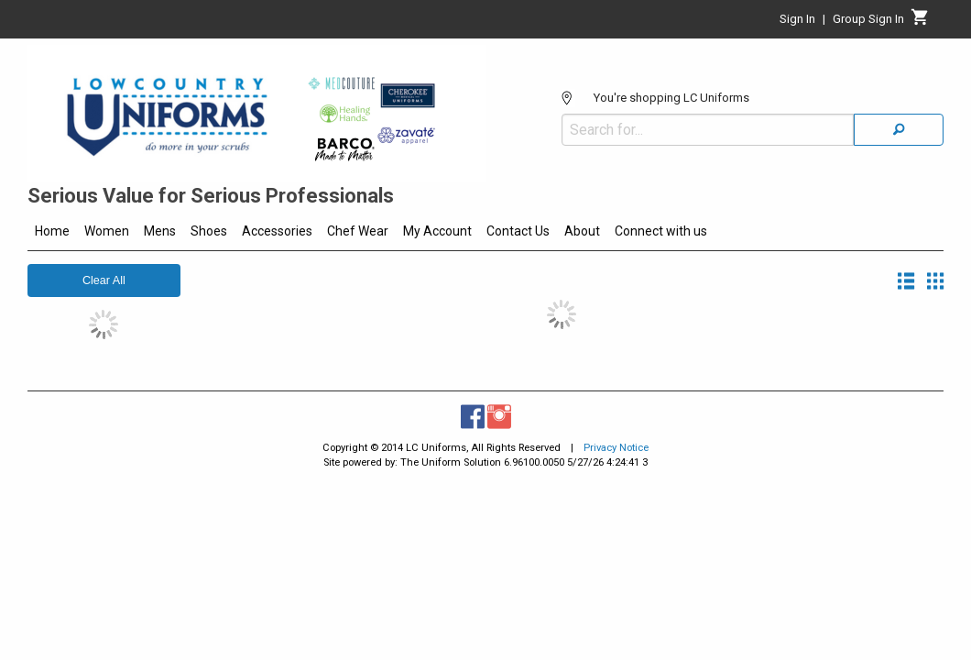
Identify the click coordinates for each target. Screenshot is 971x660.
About (582, 231)
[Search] (899, 86)
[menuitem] (52, 233)
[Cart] (920, 22)
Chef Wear (357, 231)
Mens (160, 231)
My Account (437, 231)
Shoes (209, 231)
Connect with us (661, 231)
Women (106, 231)
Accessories (277, 231)
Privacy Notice (616, 448)
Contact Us (518, 231)
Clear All (103, 280)
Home (52, 231)
